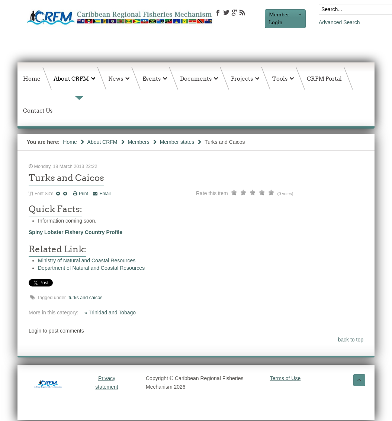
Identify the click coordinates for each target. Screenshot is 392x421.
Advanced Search (339, 22)
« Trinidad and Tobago (110, 312)
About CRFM (102, 142)
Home (70, 142)
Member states (177, 142)
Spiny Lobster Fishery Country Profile (75, 232)
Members (138, 142)
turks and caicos (86, 297)
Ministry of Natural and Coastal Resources (86, 260)
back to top (351, 340)
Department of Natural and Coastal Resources (91, 268)
